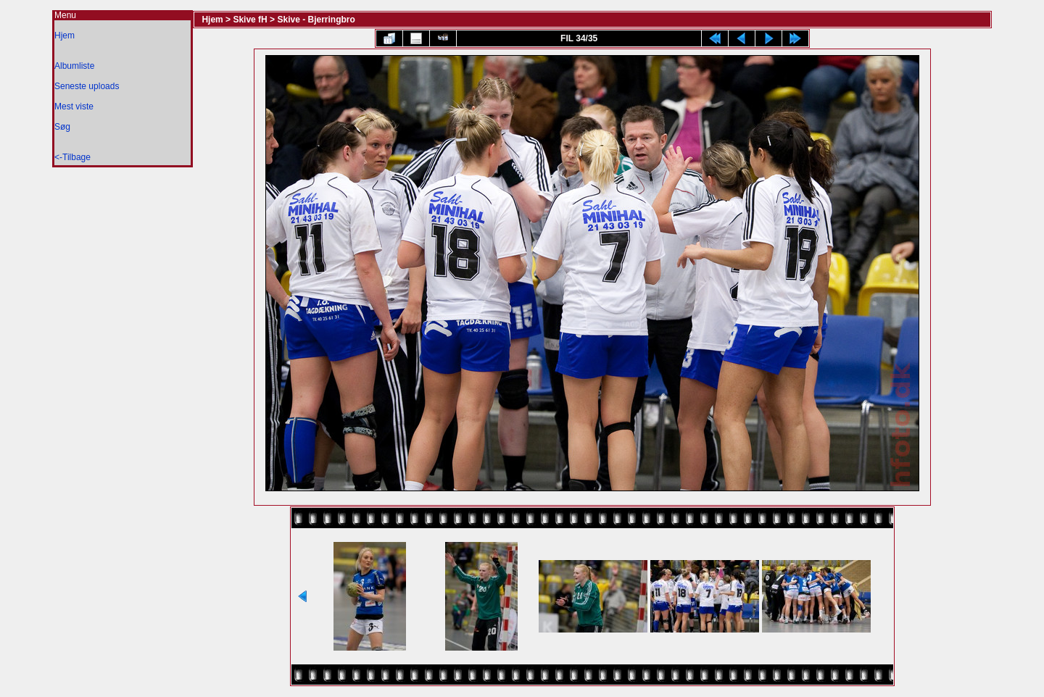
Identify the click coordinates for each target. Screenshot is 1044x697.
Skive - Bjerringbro (316, 19)
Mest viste (74, 106)
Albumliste (74, 66)
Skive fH (250, 19)
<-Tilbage (72, 157)
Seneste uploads (86, 86)
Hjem (64, 35)
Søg (62, 127)
